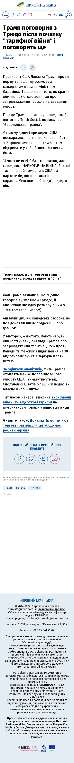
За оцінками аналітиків (22, 369)
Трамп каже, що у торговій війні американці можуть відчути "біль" (32, 276)
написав (34, 115)
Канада (20, 488)
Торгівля (34, 488)
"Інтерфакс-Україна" (18, 657)
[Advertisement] (37, 227)
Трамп (8, 488)
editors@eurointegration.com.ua (47, 618)
